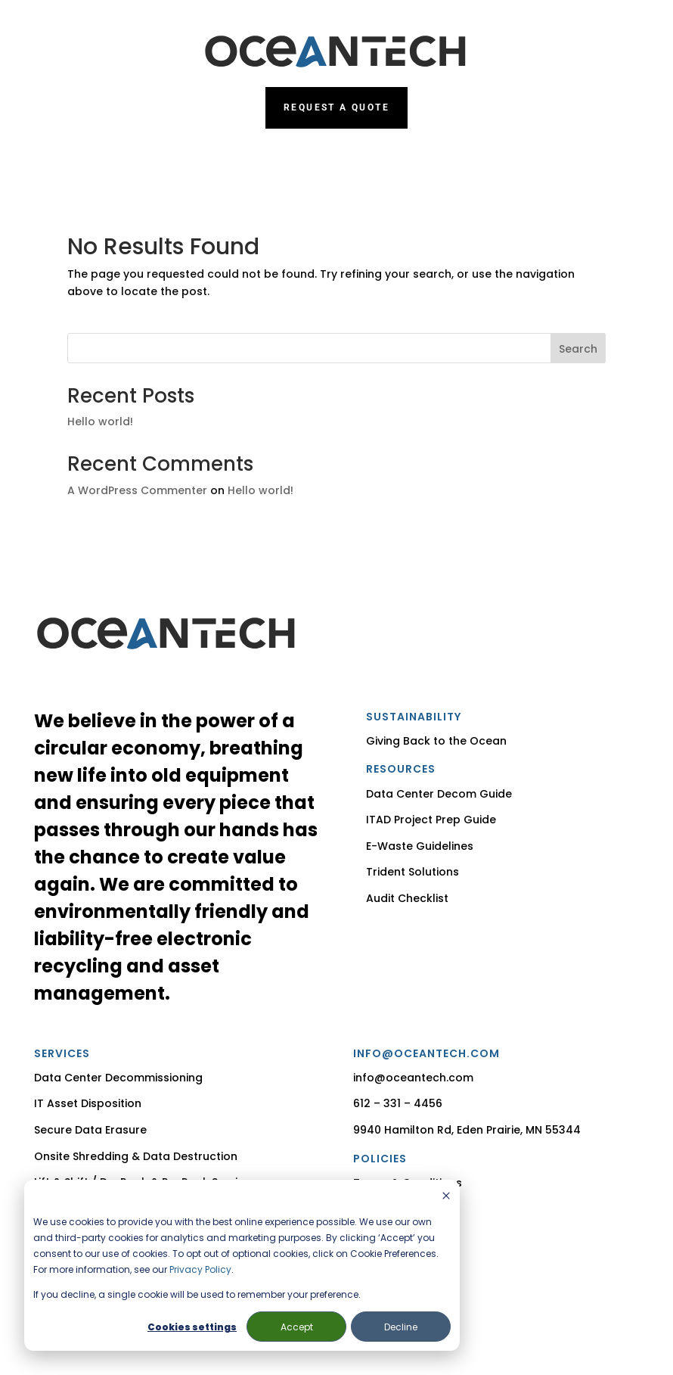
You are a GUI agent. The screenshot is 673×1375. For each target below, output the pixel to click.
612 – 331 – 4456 (397, 1103)
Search (578, 348)
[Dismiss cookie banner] (446, 1197)
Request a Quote (336, 107)
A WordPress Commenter (137, 490)
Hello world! (100, 421)
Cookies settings (192, 1327)
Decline (400, 1327)
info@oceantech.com (413, 1077)
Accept (297, 1327)
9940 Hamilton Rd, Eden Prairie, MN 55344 (467, 1129)
